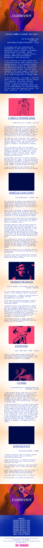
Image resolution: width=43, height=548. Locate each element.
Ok (17, 545)
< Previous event (10, 34)
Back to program (21, 34)
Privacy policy (24, 545)
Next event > (34, 34)
